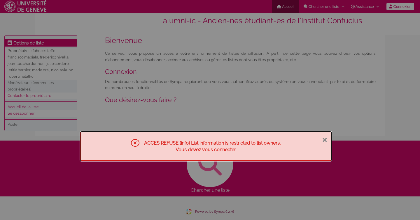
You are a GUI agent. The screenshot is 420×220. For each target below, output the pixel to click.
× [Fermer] (324, 139)
